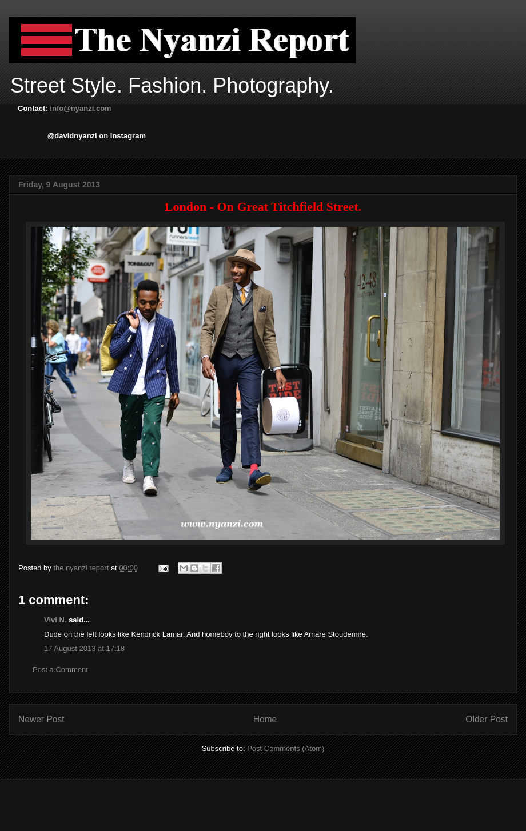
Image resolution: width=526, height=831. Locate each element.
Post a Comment (60, 669)
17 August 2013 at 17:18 (84, 648)
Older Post (486, 719)
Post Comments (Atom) (285, 748)
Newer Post (41, 719)
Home (265, 719)
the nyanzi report (81, 568)
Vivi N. (55, 620)
